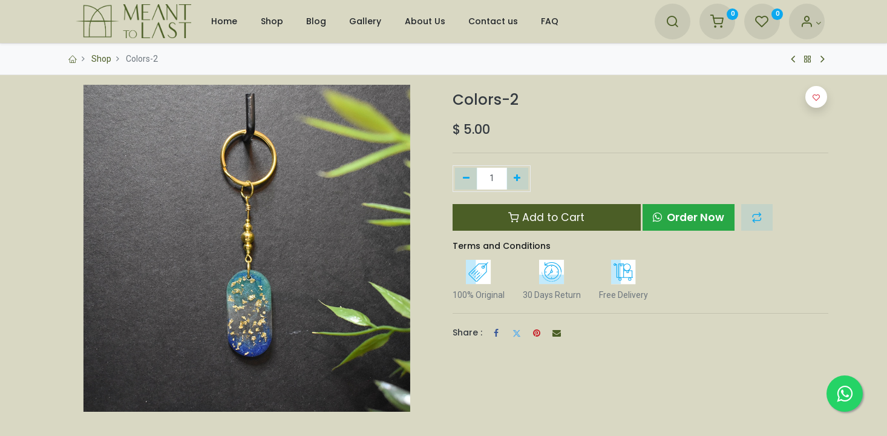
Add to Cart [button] (546, 217)
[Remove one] (466, 179)
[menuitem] (224, 21)
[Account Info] (810, 23)
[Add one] (517, 179)
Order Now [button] (688, 217)
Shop (101, 59)
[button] (757, 217)
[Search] (672, 23)
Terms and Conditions (502, 246)
